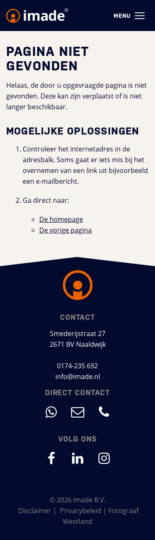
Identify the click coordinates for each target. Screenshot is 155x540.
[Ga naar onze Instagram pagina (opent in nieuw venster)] (104, 458)
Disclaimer (34, 510)
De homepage (61, 219)
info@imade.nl (77, 376)
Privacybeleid (80, 510)
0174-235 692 (77, 365)
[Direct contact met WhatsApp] (51, 411)
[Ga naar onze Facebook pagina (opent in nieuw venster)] (51, 458)
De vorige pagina (65, 230)
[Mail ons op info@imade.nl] (77, 411)
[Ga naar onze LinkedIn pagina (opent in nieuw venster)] (77, 458)
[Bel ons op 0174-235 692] (104, 411)
